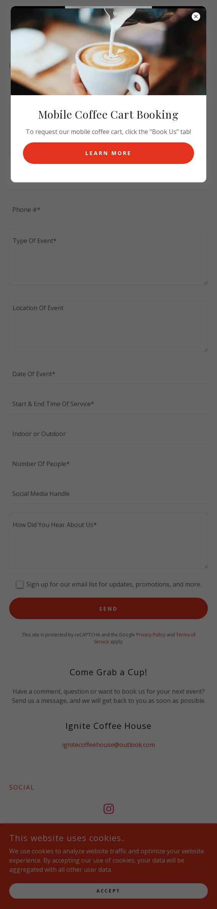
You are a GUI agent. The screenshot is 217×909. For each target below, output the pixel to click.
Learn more (108, 153)
